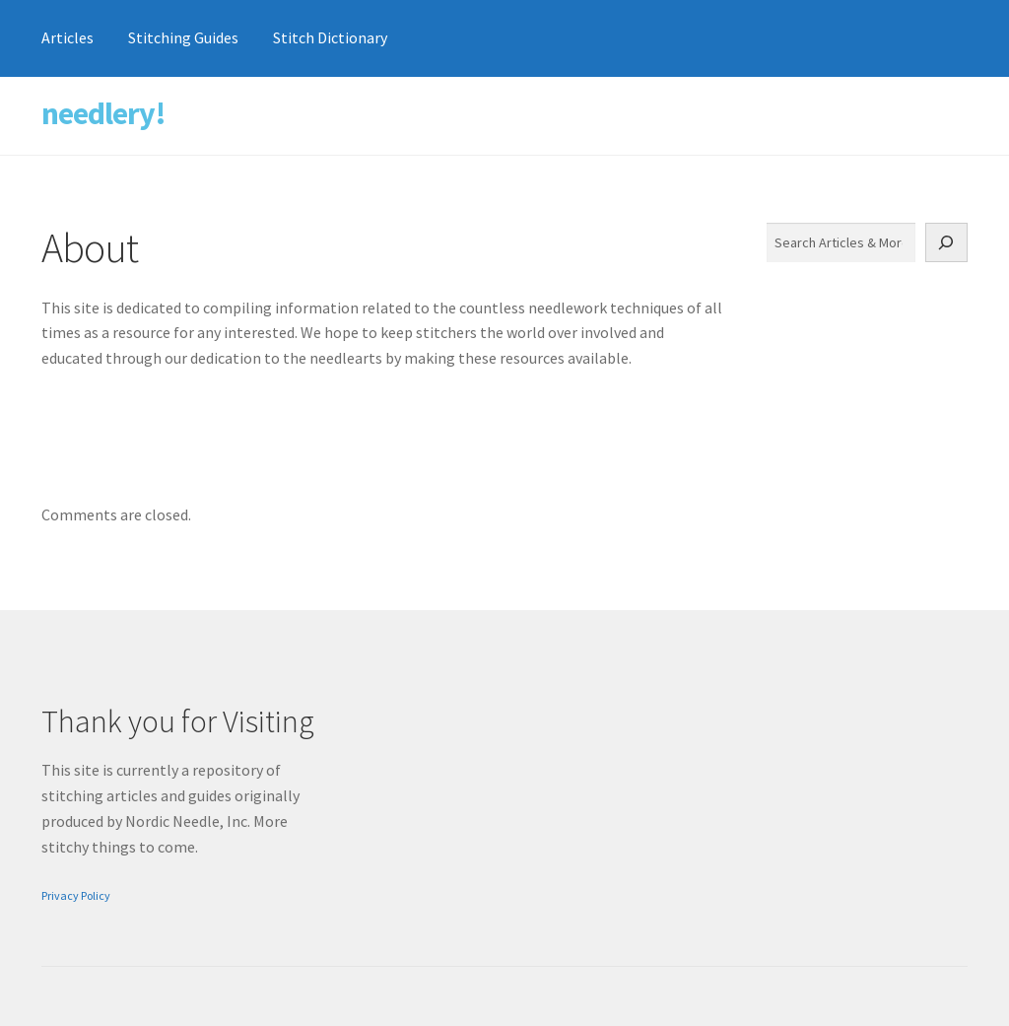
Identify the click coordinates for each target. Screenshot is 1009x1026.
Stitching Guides (183, 37)
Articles (67, 37)
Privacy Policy (75, 895)
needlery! (103, 113)
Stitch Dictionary (330, 37)
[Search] (947, 242)
